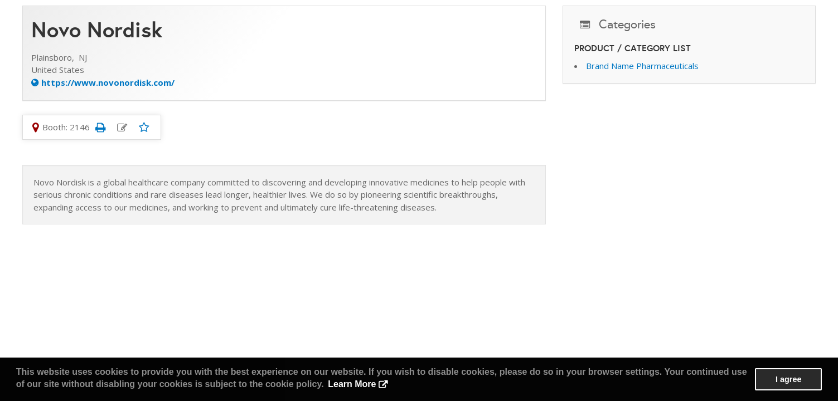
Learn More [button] (352, 384)
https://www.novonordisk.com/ (108, 82)
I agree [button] (788, 379)
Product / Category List (632, 48)
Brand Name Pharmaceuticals (642, 65)
